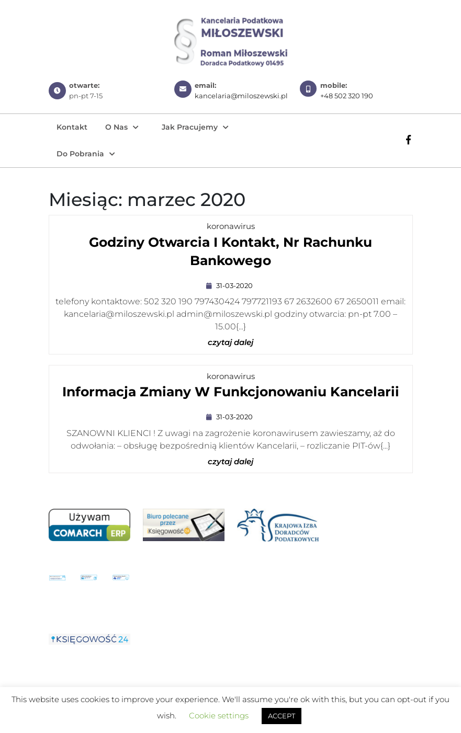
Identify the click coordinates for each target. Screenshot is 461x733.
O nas (116, 127)
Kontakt (72, 127)
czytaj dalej (230, 343)
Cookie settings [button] (219, 715)
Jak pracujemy (190, 127)
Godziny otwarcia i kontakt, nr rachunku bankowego (230, 253)
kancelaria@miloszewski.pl (241, 95)
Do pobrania (80, 153)
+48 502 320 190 (346, 95)
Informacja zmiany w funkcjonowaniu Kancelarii (230, 393)
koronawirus (231, 226)
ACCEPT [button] (281, 716)
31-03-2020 (235, 285)
